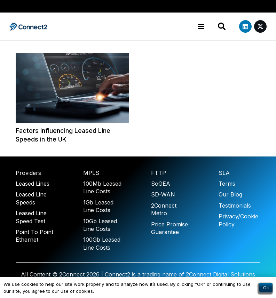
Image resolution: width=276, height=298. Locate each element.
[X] (260, 26)
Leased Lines (32, 183)
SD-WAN (163, 194)
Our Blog (230, 194)
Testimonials (235, 205)
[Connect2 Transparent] (28, 26)
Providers (28, 172)
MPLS (91, 172)
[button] (201, 26)
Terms (227, 183)
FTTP (158, 172)
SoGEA (160, 183)
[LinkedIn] (245, 26)
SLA (224, 172)
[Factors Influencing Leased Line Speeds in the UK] (72, 88)
